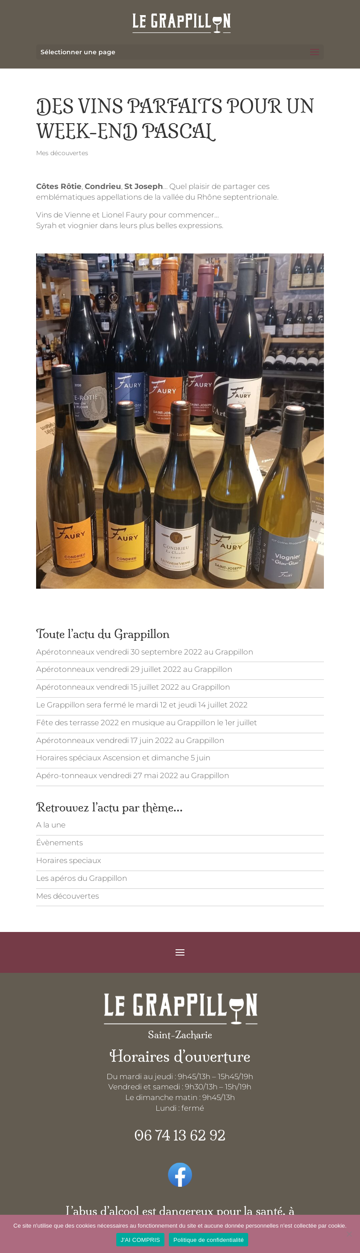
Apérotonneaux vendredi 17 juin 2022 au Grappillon (130, 740)
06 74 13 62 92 (180, 1136)
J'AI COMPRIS (140, 1240)
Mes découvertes (62, 153)
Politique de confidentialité (208, 1240)
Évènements (59, 842)
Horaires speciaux (68, 860)
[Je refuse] (348, 1233)
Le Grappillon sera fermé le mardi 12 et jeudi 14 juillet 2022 (142, 704)
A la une (50, 824)
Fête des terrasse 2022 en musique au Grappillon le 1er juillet (146, 722)
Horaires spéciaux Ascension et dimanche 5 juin (123, 757)
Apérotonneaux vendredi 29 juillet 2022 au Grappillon (134, 669)
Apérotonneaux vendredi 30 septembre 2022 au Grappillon (144, 651)
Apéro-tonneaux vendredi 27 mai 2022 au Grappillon (132, 775)
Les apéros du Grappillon (81, 878)
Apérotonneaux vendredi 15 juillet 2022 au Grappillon (133, 687)
